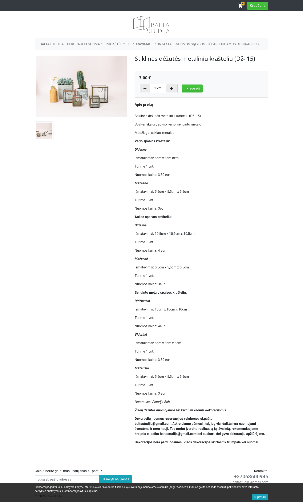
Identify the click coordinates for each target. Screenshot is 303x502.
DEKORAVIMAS (139, 44)
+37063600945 (251, 477)
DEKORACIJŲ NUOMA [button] (83, 44)
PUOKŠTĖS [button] (114, 44)
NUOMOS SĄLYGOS (190, 44)
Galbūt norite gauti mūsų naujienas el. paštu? (68, 471)
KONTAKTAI (163, 44)
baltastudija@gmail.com (250, 482)
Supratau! (260, 497)
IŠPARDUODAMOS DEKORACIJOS (233, 44)
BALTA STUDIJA (52, 44)
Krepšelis (258, 6)
